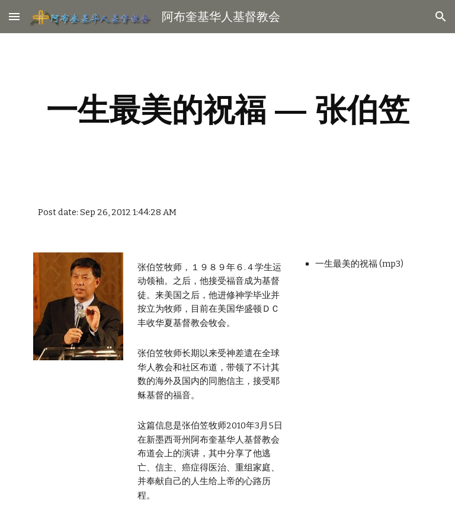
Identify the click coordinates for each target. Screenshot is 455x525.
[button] (14, 16)
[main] (227, 110)
